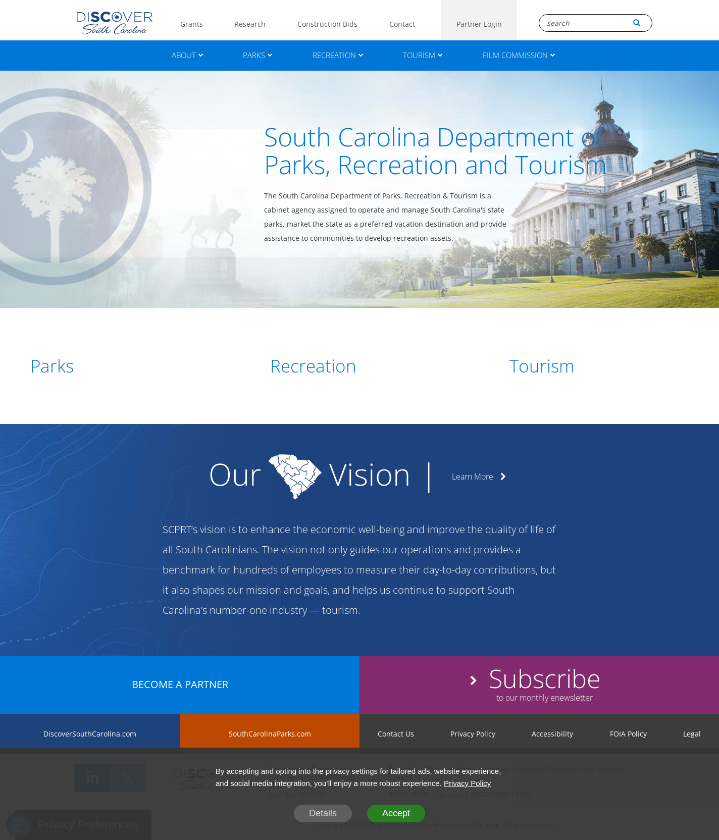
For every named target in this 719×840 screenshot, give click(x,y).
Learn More (479, 476)
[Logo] (114, 23)
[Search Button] (636, 22)
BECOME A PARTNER (180, 684)
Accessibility (552, 734)
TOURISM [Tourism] (423, 55)
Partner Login (479, 24)
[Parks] (120, 366)
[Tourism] (599, 366)
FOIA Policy (628, 734)
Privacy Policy (472, 734)
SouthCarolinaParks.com (270, 734)
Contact (402, 24)
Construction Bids (327, 24)
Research (250, 24)
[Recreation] (360, 366)
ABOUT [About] (187, 55)
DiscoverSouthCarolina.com (89, 734)
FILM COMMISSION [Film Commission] (519, 55)
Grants (191, 24)
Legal (692, 734)
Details (323, 813)
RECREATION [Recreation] (338, 55)
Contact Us (396, 734)
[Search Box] (595, 23)
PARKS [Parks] (258, 55)
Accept (396, 813)
